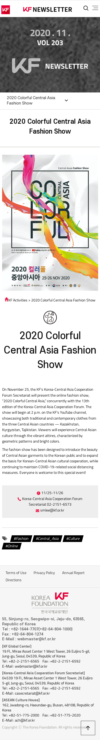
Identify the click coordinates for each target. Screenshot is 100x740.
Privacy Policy (44, 573)
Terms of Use (16, 573)
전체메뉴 (95, 8)
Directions (14, 580)
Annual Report (73, 573)
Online (13, 546)
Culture (74, 538)
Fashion (22, 538)
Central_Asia (48, 538)
